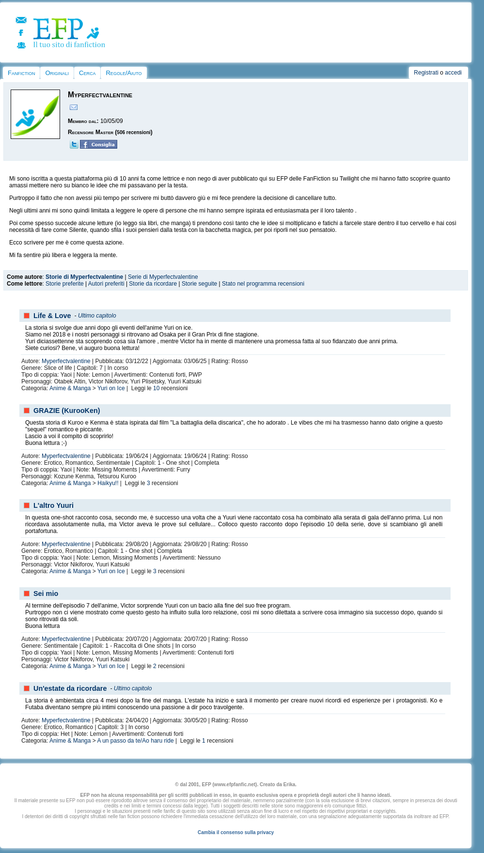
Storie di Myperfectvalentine (84, 277)
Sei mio (45, 593)
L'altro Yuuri (53, 505)
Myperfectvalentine (66, 361)
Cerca (87, 72)
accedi (453, 72)
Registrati (426, 72)
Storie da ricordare (153, 283)
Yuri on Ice (111, 388)
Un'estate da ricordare (70, 688)
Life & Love (52, 316)
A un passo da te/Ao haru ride (135, 740)
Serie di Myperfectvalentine (163, 277)
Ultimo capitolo (97, 315)
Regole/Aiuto (123, 72)
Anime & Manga (70, 388)
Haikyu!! (107, 483)
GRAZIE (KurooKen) (66, 410)
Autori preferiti (106, 283)
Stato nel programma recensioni (263, 283)
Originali (57, 72)
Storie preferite (65, 283)
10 (156, 388)
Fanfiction (21, 72)
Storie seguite (199, 283)
